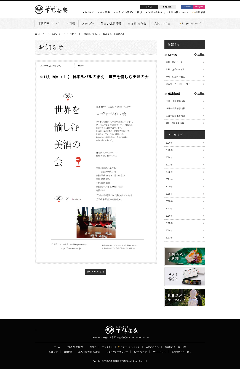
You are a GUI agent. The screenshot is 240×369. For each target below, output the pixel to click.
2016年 (169, 216)
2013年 (169, 238)
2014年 (169, 230)
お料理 (93, 347)
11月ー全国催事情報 (175, 108)
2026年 (169, 143)
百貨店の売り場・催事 (175, 347)
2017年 (169, 208)
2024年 (169, 157)
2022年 (169, 172)
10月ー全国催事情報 (175, 116)
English (167, 7)
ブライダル (107, 347)
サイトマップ (159, 351)
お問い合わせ (140, 351)
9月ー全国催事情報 (175, 123)
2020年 (169, 186)
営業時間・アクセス (181, 351)
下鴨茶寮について (74, 347)
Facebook (187, 7)
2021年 (169, 179)
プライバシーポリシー (117, 351)
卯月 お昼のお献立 (176, 77)
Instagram (199, 7)
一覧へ (201, 54)
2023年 (169, 164)
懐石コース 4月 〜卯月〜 (179, 84)
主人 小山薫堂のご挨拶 (89, 351)
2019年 (169, 194)
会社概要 (68, 351)
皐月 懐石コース (174, 62)
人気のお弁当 (152, 347)
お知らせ (56, 34)
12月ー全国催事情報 (175, 101)
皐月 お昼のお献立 (175, 69)
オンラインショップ (130, 347)
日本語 (156, 7)
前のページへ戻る (95, 271)
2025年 (169, 150)
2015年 (169, 223)
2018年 (169, 201)
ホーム (41, 34)
